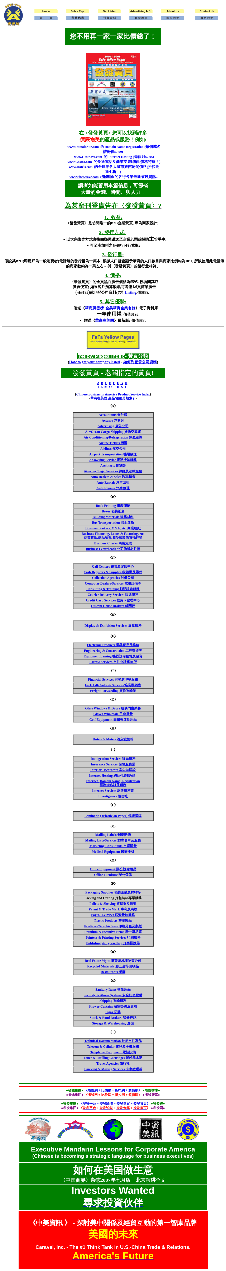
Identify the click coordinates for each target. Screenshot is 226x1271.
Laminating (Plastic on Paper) (113, 816)
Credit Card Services (113, 600)
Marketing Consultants (113, 846)
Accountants (113, 415)
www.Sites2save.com (84, 177)
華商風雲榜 (94, 308)
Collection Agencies (113, 578)
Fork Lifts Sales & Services (113, 685)
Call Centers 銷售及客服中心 (113, 566)
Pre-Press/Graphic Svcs (113, 926)
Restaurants (113, 972)
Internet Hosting (113, 775)
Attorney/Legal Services (113, 471)
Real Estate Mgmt (113, 960)
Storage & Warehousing (113, 1023)
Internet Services (113, 790)
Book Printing (113, 505)
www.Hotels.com (81, 167)
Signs (112, 1012)
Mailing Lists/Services (113, 840)
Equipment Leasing (113, 656)
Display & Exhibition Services (113, 625)
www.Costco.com (80, 162)
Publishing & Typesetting (113, 943)
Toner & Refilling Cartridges (113, 1058)
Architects (113, 465)
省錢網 (107, 177)
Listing (130, 292)
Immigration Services (113, 758)
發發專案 (123, 1103)
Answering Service (113, 460)
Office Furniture (113, 875)
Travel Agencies (113, 1063)
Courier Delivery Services (113, 594)
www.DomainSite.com (83, 147)
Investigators (113, 796)
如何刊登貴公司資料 (140, 362)
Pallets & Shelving (113, 903)
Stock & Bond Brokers (113, 1017)
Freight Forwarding (113, 691)
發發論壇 (106, 1103)
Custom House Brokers (113, 606)
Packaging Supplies (113, 892)
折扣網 (120, 1090)
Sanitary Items (113, 989)
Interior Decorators (113, 770)
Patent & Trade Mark (113, 909)
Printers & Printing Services (113, 937)
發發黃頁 (140, 1103)
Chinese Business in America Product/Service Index (113, 394)
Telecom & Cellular (113, 1046)
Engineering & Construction (113, 650)
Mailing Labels (113, 834)
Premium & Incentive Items (112, 932)
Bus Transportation (113, 522)
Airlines (113, 448)
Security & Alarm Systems (113, 995)
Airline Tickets (113, 443)
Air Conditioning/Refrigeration (113, 437)
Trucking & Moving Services (113, 1069)
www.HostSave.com (88, 157)
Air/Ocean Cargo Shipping (113, 431)
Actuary (113, 420)
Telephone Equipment (113, 1052)
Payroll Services (113, 915)
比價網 (106, 1090)
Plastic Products (112, 920)
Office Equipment (113, 869)
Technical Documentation (112, 1041)
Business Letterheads (113, 549)
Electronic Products (113, 645)
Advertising (113, 426)
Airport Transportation (113, 454)
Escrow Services (112, 662)
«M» (113, 826)
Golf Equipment (113, 719)
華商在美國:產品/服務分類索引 (113, 398)
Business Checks (113, 543)
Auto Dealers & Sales (113, 477)
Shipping (113, 1001)
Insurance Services (113, 764)
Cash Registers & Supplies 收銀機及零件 (113, 572)
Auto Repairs (113, 488)
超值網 (133, 1090)
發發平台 (89, 1103)
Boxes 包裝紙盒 (113, 511)
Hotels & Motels (113, 739)
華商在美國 (104, 320)
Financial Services (113, 679)
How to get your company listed (94, 362)
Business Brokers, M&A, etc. (113, 528)
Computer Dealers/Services (113, 583)
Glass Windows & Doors (113, 708)
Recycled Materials (113, 966)
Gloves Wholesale (113, 714)
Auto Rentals (113, 482)
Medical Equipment (113, 851)
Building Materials (112, 517)
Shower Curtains (113, 1006)
